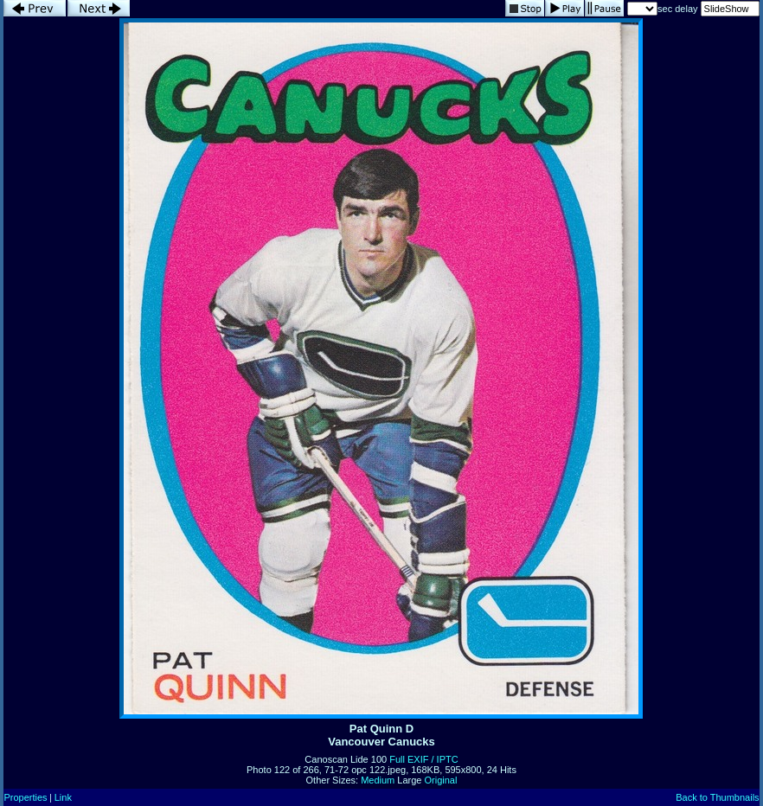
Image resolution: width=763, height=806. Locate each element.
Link (63, 797)
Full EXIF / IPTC (423, 759)
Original (441, 780)
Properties (25, 797)
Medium (377, 780)
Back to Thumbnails (717, 797)
